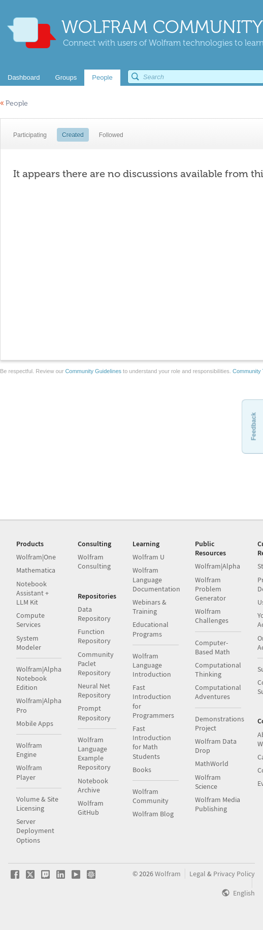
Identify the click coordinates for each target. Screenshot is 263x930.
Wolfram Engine (29, 750)
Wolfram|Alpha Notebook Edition (38, 678)
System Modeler (28, 643)
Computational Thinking (218, 669)
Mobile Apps (34, 723)
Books (142, 769)
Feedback (253, 426)
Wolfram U (149, 556)
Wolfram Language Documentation (156, 579)
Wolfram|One (36, 556)
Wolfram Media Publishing (217, 804)
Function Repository (94, 636)
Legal (197, 873)
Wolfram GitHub (91, 808)
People (14, 103)
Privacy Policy (234, 873)
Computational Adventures (218, 692)
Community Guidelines (93, 371)
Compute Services (30, 620)
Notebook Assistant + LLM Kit (32, 593)
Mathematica (35, 570)
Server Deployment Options (35, 830)
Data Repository (94, 614)
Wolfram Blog (153, 813)
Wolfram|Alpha (217, 566)
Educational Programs (151, 629)
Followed (111, 135)
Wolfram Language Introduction (152, 665)
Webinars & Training (150, 606)
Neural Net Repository (94, 690)
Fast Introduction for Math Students (152, 742)
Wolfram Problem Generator (210, 589)
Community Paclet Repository (96, 663)
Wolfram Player (29, 772)
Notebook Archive (93, 785)
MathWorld (211, 763)
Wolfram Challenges (211, 616)
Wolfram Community (151, 796)
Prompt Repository (94, 713)
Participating (30, 135)
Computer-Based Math (212, 647)
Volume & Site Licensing (37, 803)
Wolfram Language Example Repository (94, 753)
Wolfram (168, 873)
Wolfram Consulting (94, 561)
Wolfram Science (208, 782)
